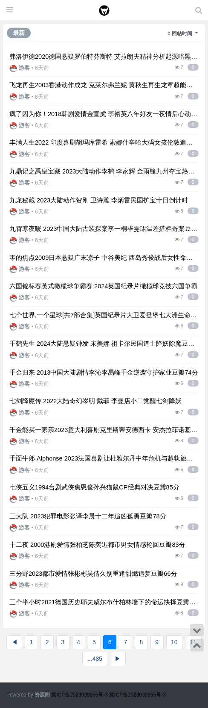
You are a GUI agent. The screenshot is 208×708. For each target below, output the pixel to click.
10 (174, 642)
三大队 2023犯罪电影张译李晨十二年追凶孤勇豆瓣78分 (87, 516)
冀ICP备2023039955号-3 (80, 695)
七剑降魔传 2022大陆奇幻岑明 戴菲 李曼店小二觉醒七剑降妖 (95, 401)
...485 (94, 658)
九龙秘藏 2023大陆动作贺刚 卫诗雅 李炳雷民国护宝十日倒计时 (98, 200)
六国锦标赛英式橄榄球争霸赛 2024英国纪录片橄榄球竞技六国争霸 (103, 286)
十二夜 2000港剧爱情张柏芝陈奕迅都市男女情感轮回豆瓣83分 (97, 544)
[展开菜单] (9, 10)
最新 (19, 32)
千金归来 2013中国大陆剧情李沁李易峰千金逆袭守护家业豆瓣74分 (103, 372)
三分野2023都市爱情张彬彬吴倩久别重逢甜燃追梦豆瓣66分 (93, 573)
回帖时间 (183, 34)
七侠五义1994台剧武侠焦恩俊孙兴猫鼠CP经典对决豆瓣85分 (94, 487)
